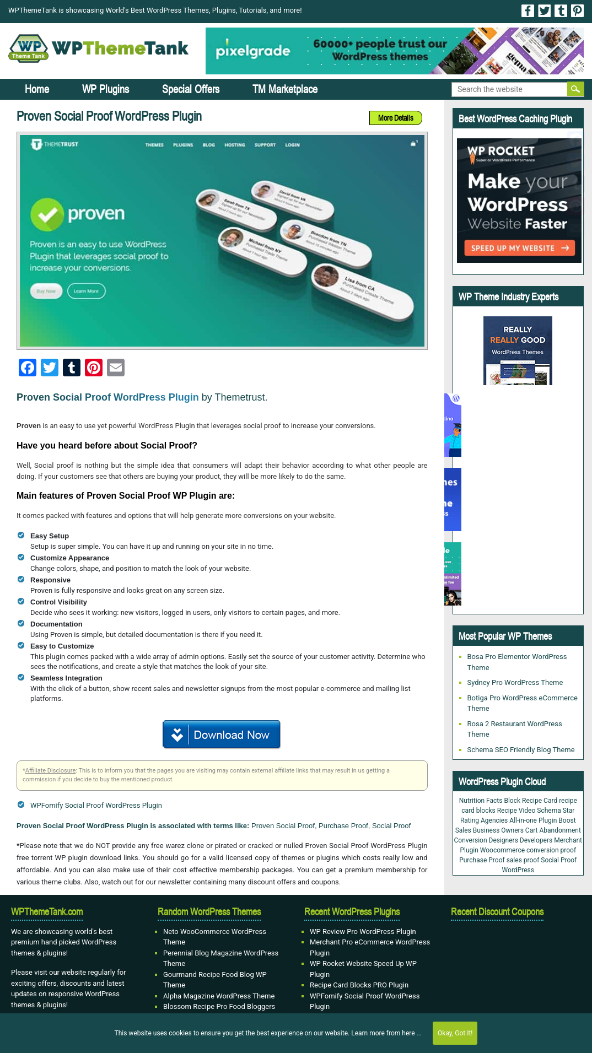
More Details (395, 117)
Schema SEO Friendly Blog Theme (521, 750)
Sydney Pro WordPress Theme (515, 682)
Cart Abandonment (553, 830)
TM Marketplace (284, 89)
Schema (549, 810)
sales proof (523, 860)
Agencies (494, 820)
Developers (536, 840)
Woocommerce (502, 850)
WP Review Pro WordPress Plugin (363, 931)
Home (37, 89)
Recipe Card (539, 800)
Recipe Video (516, 810)
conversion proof (551, 850)
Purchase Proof (481, 860)
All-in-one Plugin (533, 820)
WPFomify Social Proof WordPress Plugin (96, 805)
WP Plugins (105, 89)
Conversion (470, 840)
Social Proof (559, 860)
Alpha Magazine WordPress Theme (219, 996)
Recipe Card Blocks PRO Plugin (359, 985)
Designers (503, 840)
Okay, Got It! (455, 1033)
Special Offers (190, 89)
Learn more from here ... (386, 1033)
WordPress (518, 870)
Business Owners (498, 830)
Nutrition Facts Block (489, 800)
